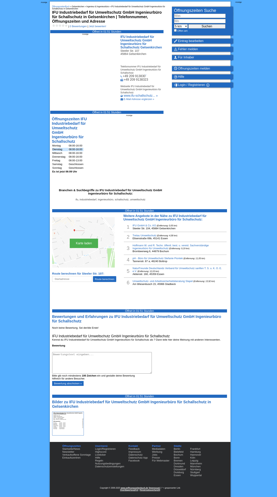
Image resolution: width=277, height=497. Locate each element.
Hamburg (195, 451)
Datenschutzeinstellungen (109, 466)
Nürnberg (195, 469)
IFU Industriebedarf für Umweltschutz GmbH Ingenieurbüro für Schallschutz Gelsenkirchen (141, 42)
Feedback (134, 448)
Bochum (178, 454)
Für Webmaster (160, 460)
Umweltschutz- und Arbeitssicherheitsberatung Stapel (163, 281)
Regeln (99, 460)
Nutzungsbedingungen (108, 463)
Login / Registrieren (189, 85)
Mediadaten (158, 448)
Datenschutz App (138, 457)
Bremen (178, 460)
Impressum (135, 451)
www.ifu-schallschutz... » (141, 95)
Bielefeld (178, 451)
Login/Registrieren (105, 448)
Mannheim (196, 463)
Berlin (177, 448)
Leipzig (194, 460)
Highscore (101, 451)
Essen (177, 475)
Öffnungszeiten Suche (195, 10)
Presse (156, 457)
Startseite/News (71, 448)
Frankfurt (195, 448)
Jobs (154, 454)
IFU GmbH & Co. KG (144, 225)
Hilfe (179, 77)
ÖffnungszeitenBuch (61, 6)
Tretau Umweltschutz (144, 235)
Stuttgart (195, 472)
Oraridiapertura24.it (129, 490)
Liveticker (100, 454)
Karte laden (84, 243)
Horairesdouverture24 (150, 490)
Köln (192, 457)
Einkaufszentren (71, 457)
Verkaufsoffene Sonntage (76, 454)
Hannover (195, 454)
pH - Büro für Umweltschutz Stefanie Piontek (158, 258)
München (195, 466)
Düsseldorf (180, 469)
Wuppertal (196, 475)
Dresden (178, 466)
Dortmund (179, 463)
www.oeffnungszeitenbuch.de (134, 488)
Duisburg (179, 472)
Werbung (157, 451)
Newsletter (68, 451)
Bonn (177, 457)
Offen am (182, 30)
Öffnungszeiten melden (192, 68)
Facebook (134, 460)
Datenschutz (136, 454)
